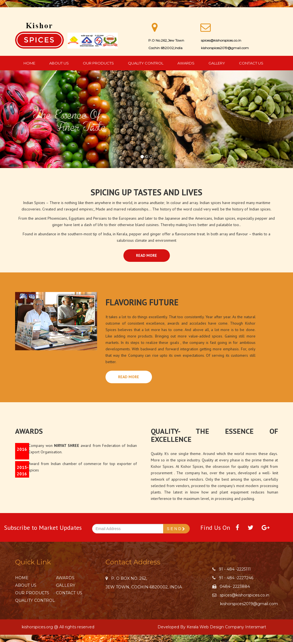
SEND (176, 528)
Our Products (98, 63)
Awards (185, 63)
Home (29, 63)
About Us (59, 63)
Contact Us (251, 63)
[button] (22, 119)
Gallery (216, 63)
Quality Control (145, 63)
